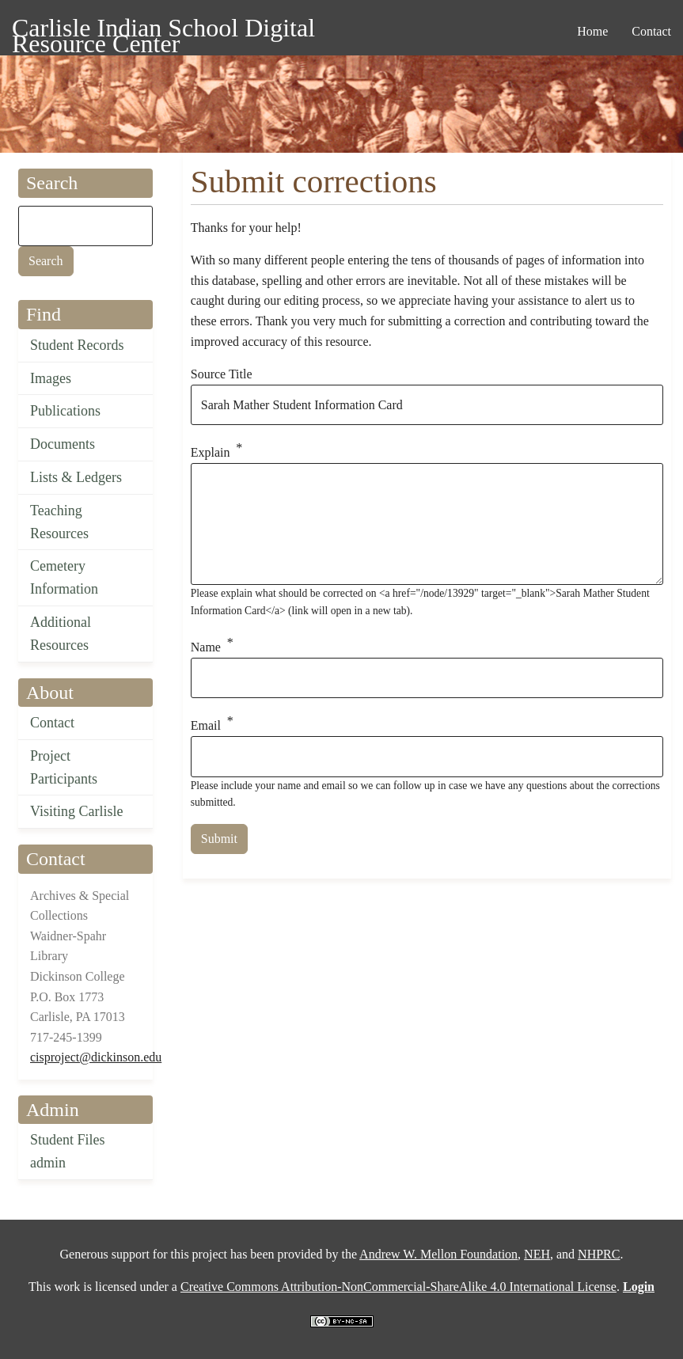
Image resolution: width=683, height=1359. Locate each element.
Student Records (77, 345)
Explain (210, 453)
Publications (65, 411)
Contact (52, 723)
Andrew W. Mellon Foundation (438, 1254)
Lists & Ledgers (76, 477)
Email (206, 726)
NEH (537, 1254)
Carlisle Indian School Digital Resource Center (163, 30)
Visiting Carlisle (76, 811)
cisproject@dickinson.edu (95, 1057)
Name (206, 647)
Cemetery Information (64, 577)
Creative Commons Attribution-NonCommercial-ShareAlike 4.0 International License (398, 1286)
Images (50, 378)
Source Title (221, 374)
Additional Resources (60, 633)
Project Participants (63, 767)
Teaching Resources (59, 522)
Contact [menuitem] (651, 31)
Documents (62, 444)
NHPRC (599, 1254)
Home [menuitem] (592, 31)
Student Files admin (67, 1151)
